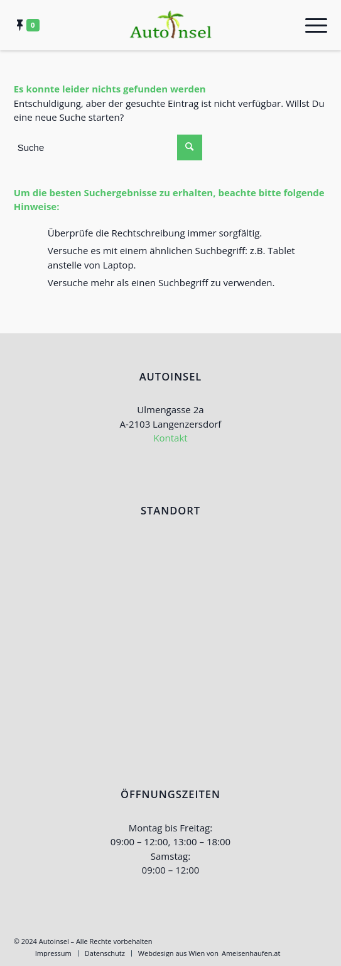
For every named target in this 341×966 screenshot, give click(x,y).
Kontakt (170, 437)
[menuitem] (53, 953)
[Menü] (310, 25)
